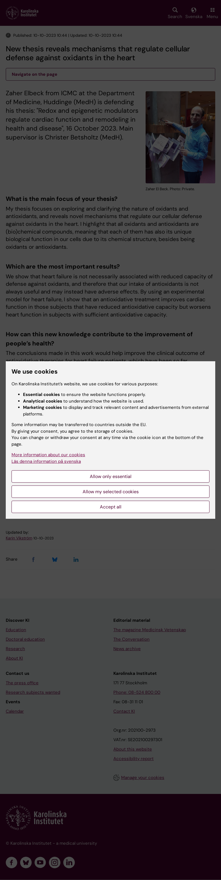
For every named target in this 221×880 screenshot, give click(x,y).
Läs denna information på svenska (46, 461)
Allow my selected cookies (111, 492)
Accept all (110, 507)
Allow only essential (111, 476)
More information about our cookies (48, 455)
